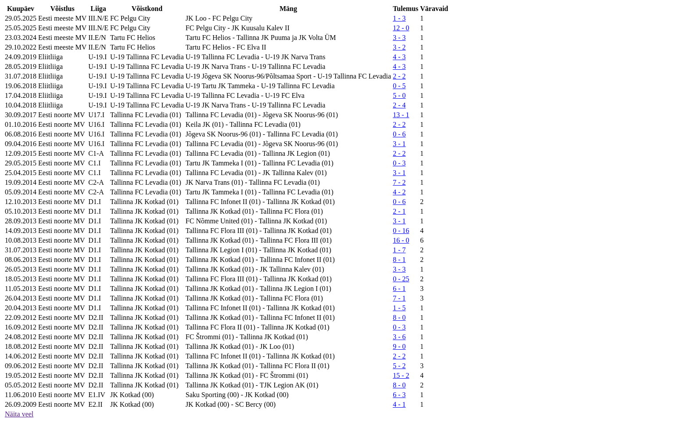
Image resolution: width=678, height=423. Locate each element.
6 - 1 (399, 288)
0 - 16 (401, 230)
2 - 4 (399, 105)
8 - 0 (399, 317)
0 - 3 (399, 163)
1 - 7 (399, 250)
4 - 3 (399, 57)
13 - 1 (401, 114)
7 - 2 (399, 182)
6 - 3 (399, 394)
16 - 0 (401, 240)
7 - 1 (399, 298)
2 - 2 (399, 76)
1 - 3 (399, 18)
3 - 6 (399, 337)
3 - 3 (399, 37)
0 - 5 (399, 86)
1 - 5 (399, 308)
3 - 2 (399, 47)
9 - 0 (399, 346)
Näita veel (19, 414)
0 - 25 (401, 279)
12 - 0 (401, 28)
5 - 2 (399, 365)
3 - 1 (399, 143)
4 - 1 (399, 404)
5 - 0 (399, 95)
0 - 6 (399, 134)
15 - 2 (401, 375)
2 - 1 (399, 211)
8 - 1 (399, 259)
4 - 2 (399, 192)
